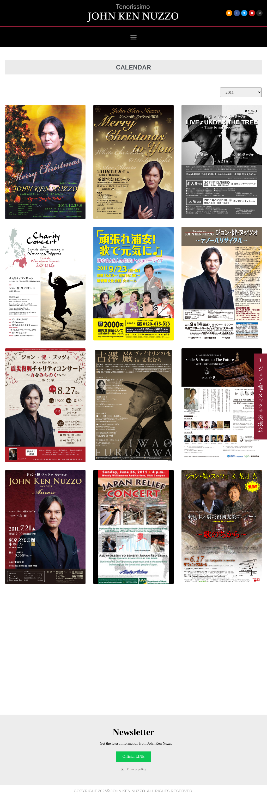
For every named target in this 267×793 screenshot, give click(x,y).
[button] (134, 37)
